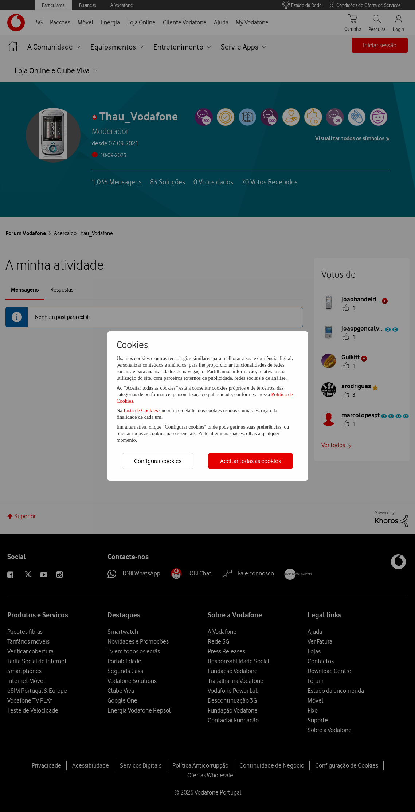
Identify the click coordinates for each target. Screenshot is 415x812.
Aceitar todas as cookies (250, 461)
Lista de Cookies (141, 410)
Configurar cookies (157, 461)
